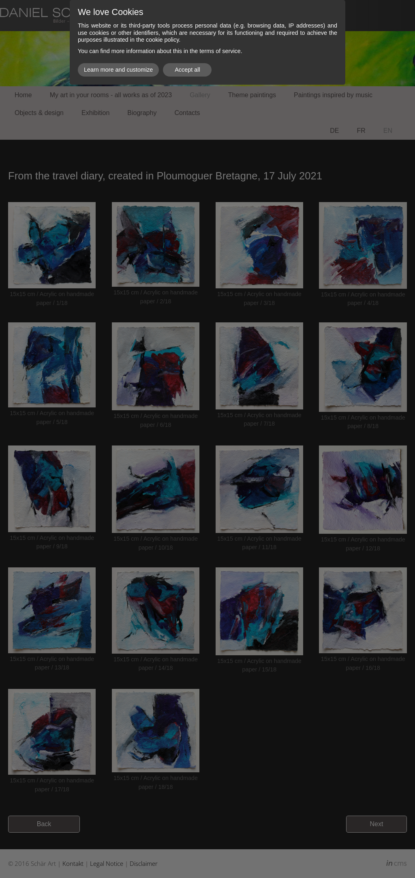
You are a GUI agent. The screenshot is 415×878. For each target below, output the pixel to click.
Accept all (187, 69)
